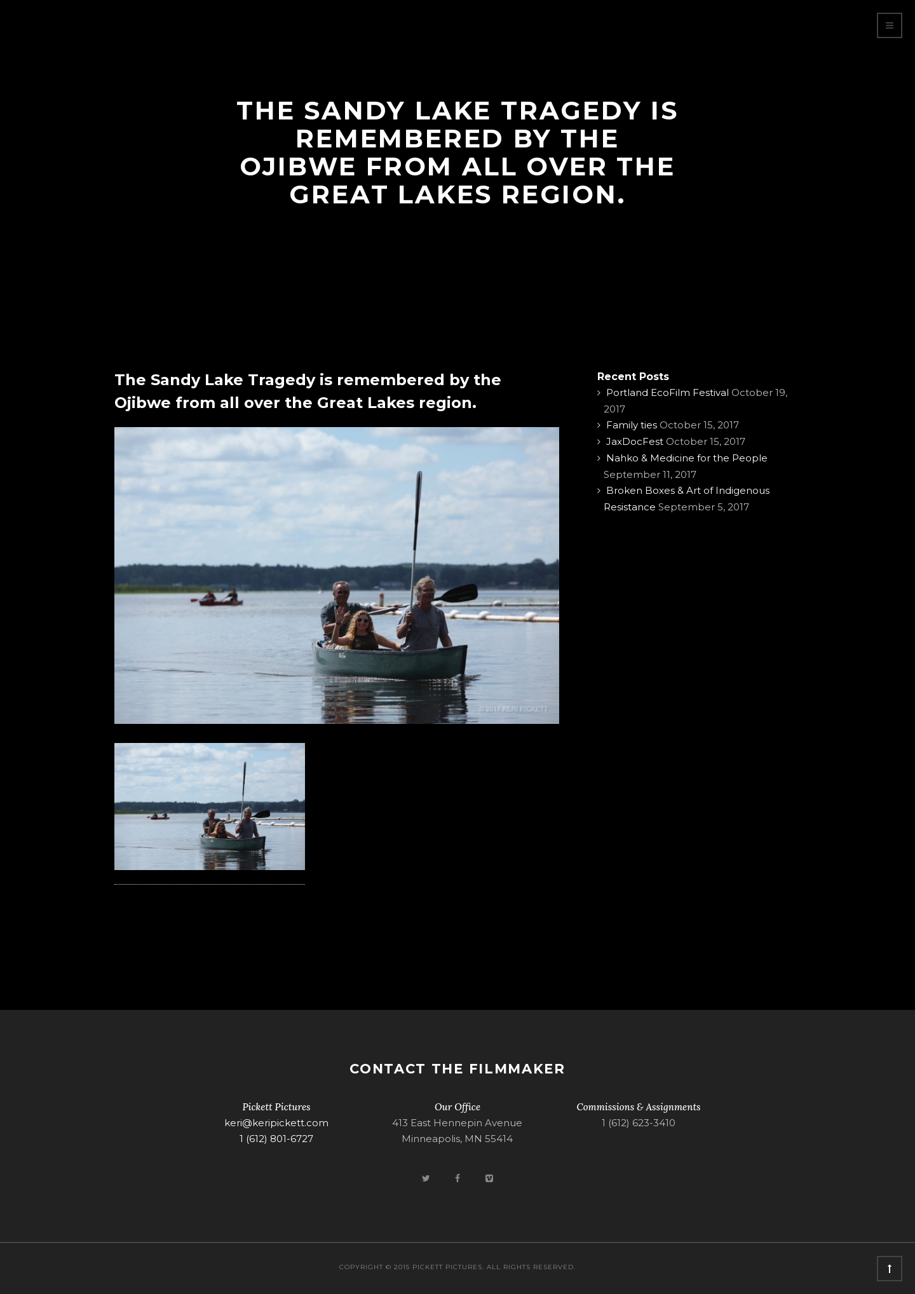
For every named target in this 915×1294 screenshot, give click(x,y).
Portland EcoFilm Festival (667, 392)
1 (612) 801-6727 (276, 1139)
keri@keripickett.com (276, 1123)
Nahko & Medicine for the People (687, 458)
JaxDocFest (634, 441)
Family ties (631, 425)
